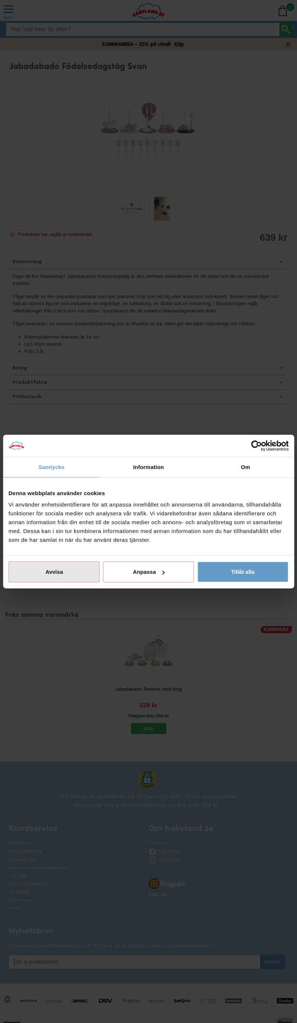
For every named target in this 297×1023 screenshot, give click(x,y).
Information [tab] (148, 467)
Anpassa (149, 572)
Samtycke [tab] (51, 467)
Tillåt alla (243, 572)
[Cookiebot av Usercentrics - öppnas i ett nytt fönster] (256, 445)
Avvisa (54, 572)
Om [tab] (245, 467)
